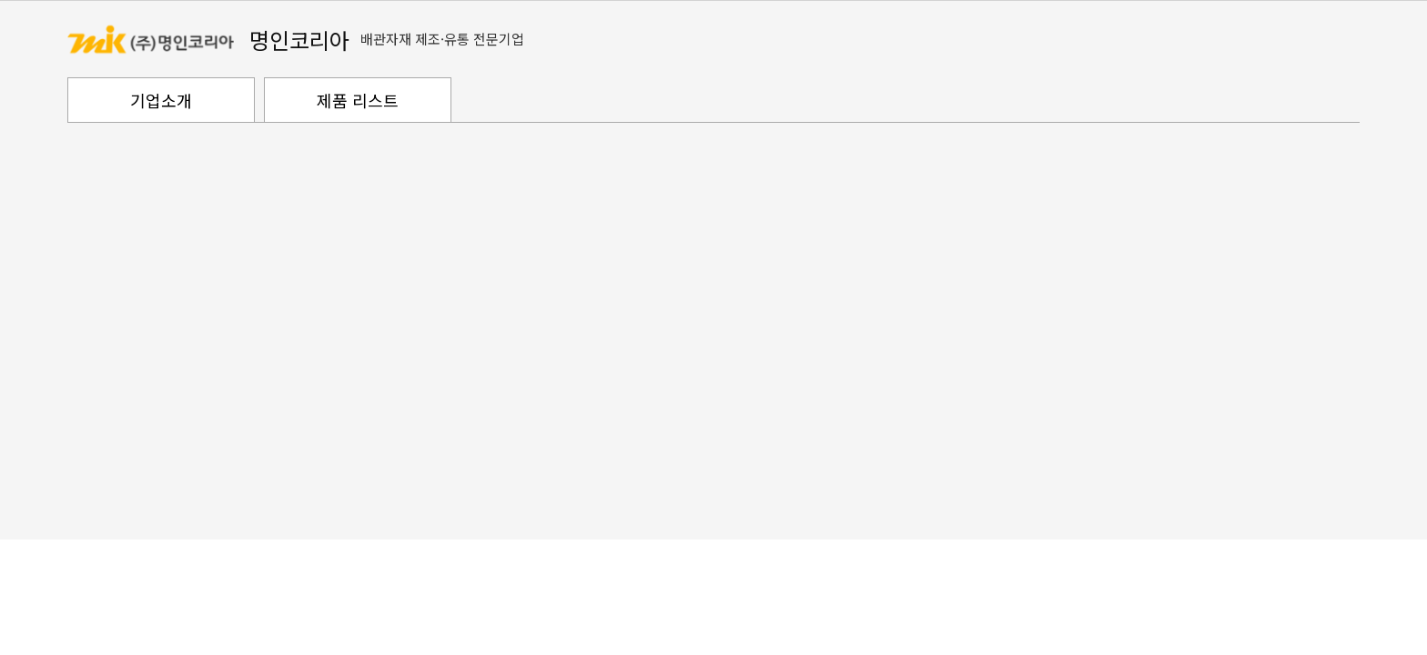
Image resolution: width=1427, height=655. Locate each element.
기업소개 (161, 100)
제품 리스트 (358, 100)
